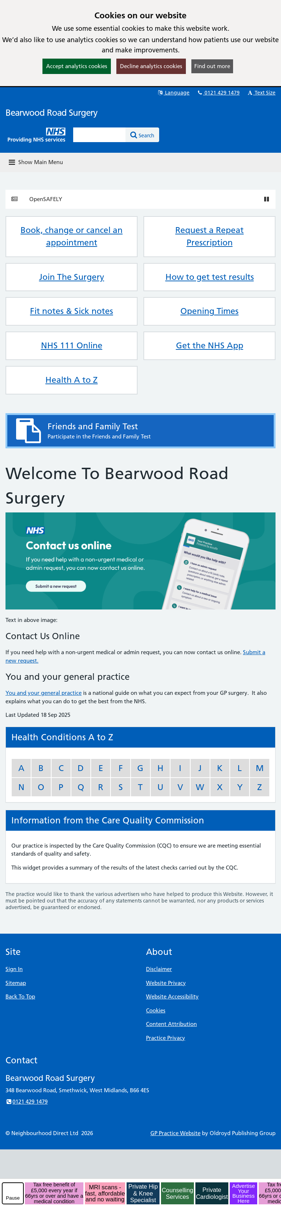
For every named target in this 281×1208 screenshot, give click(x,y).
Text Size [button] (261, 92)
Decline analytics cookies (151, 66)
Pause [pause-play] (13, 1198)
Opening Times (209, 311)
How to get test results (209, 277)
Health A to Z (71, 380)
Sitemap (15, 982)
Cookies (155, 1010)
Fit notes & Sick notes (71, 311)
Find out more (212, 66)
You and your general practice (43, 692)
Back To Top (20, 996)
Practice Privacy (165, 1037)
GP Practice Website (175, 1133)
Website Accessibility (172, 996)
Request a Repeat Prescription (209, 236)
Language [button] (173, 92)
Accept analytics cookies (76, 66)
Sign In (14, 969)
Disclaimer (159, 969)
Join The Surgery (71, 277)
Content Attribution (171, 1023)
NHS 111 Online (71, 345)
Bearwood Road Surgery (51, 112)
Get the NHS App (209, 345)
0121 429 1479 (218, 92)
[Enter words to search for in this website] (99, 134)
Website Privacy (166, 982)
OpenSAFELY (45, 199)
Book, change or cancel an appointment (71, 236)
